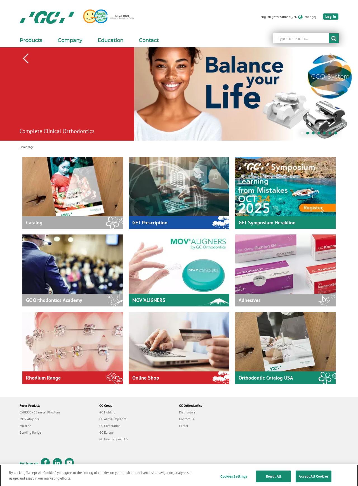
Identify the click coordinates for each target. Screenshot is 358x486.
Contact (149, 40)
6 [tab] (331, 134)
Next (332, 58)
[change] (309, 17)
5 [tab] (326, 134)
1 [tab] (303, 134)
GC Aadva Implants (112, 419)
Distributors (187, 412)
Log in (330, 16)
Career (183, 426)
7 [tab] (337, 134)
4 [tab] (320, 134)
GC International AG (113, 439)
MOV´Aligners (29, 419)
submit (334, 38)
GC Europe (106, 432)
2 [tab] (309, 134)
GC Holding (107, 412)
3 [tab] (314, 134)
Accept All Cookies (313, 479)
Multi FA (25, 426)
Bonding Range (30, 432)
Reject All (273, 479)
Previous (25, 58)
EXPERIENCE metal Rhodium (40, 412)
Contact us (186, 419)
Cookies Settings (233, 479)
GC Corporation (110, 426)
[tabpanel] (179, 94)
